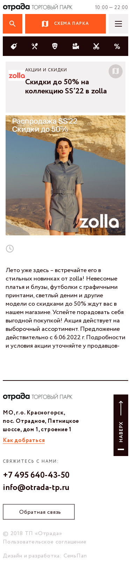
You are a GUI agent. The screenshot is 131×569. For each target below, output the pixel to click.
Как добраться (24, 440)
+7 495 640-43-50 (36, 475)
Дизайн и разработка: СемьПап (45, 556)
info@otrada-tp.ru (36, 488)
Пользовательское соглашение (45, 542)
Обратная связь (40, 512)
